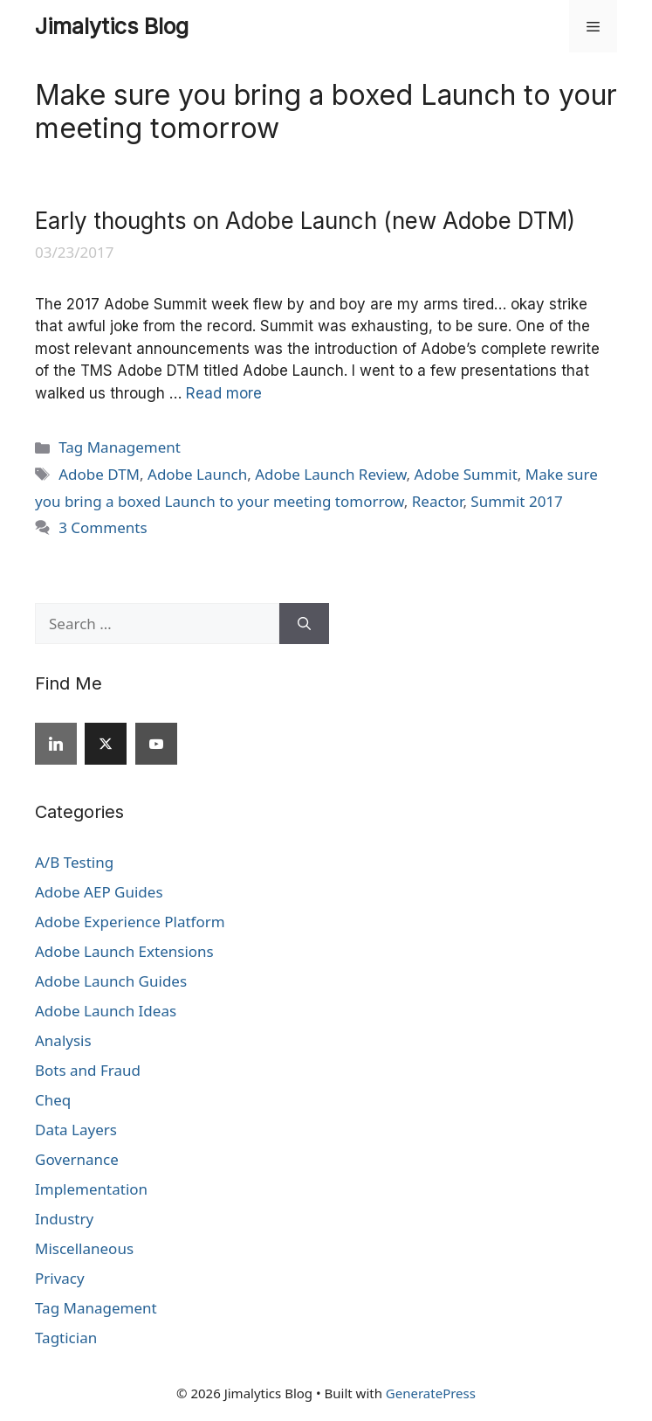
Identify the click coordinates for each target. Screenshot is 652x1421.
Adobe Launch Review (330, 474)
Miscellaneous (84, 1248)
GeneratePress (431, 1393)
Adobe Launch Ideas (105, 1011)
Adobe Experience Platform (130, 922)
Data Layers (76, 1129)
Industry (64, 1219)
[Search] (304, 624)
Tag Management (119, 447)
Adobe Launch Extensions (124, 951)
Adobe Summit (466, 474)
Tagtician (66, 1337)
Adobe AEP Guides (99, 892)
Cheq (53, 1100)
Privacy (60, 1278)
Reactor (437, 501)
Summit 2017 (516, 501)
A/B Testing (74, 862)
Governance (77, 1159)
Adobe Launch (197, 474)
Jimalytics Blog (112, 26)
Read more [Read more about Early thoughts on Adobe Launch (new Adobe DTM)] (224, 393)
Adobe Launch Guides (111, 981)
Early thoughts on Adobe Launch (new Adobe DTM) (305, 220)
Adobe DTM (99, 474)
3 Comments (102, 527)
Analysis (63, 1040)
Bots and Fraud (88, 1070)
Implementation (91, 1189)
